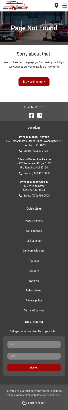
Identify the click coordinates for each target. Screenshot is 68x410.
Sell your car (34, 240)
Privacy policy (34, 300)
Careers (34, 270)
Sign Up (34, 367)
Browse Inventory (34, 81)
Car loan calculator (34, 250)
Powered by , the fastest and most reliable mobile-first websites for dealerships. (34, 396)
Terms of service (34, 310)
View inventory (34, 220)
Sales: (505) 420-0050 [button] (34, 173)
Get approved (34, 230)
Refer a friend (34, 290)
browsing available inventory (41, 66)
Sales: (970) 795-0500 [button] (34, 196)
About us (34, 260)
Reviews (34, 280)
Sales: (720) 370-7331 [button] (34, 151)
